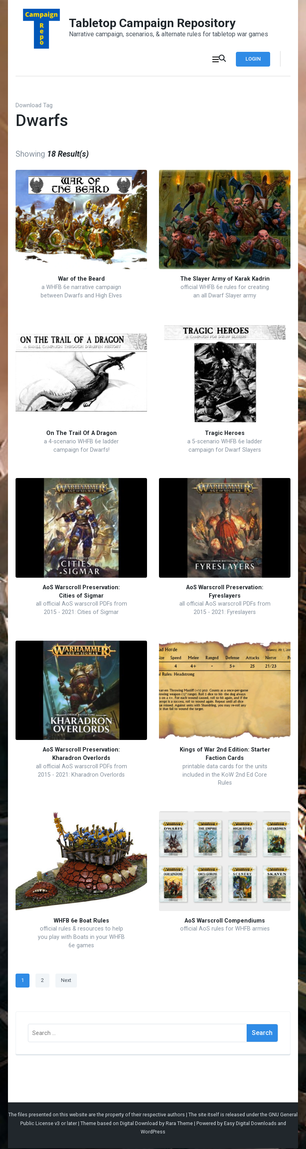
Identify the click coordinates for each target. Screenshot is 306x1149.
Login (251, 59)
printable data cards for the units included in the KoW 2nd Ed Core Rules (224, 775)
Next (66, 981)
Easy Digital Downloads (250, 1124)
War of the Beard (81, 280)
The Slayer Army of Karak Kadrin (225, 280)
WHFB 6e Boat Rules (81, 921)
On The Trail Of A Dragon (81, 434)
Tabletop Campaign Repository (152, 23)
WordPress (153, 1133)
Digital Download (139, 1124)
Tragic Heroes (225, 434)
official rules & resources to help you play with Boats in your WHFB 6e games (81, 938)
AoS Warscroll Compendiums (224, 921)
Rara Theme (179, 1124)
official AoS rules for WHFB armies (225, 930)
